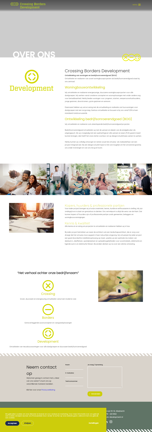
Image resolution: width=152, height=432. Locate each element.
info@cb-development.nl (112, 417)
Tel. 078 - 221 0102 (109, 414)
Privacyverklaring (48, 390)
